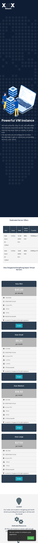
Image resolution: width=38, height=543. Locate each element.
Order (19, 326)
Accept (30, 538)
